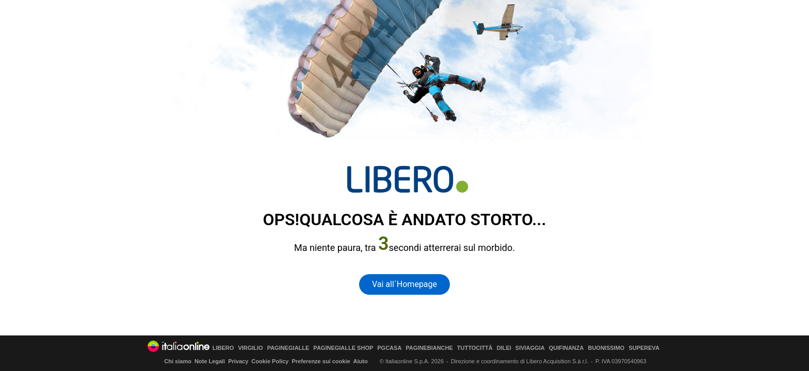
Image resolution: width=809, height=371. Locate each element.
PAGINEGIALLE (288, 348)
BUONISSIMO (606, 348)
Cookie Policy (269, 361)
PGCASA (389, 348)
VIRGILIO (250, 348)
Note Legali (210, 361)
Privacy (238, 361)
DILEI (504, 348)
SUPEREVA (643, 348)
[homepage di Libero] (407, 179)
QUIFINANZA (566, 348)
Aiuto (360, 361)
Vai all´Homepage (404, 284)
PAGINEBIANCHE (429, 348)
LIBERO (223, 348)
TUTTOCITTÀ (475, 348)
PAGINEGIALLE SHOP (343, 348)
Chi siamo (177, 361)
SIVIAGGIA (530, 348)
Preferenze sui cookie (321, 361)
